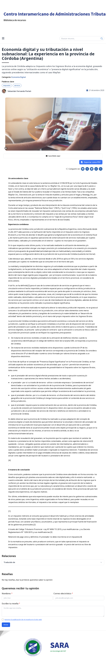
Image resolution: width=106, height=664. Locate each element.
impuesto (6, 85)
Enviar (6, 625)
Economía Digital (18, 77)
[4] (9, 460)
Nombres (7, 593)
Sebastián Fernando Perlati (19, 91)
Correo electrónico (63, 593)
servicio (17, 85)
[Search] (102, 38)
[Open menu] (3, 38)
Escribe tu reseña (11, 603)
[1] (15, 235)
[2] (28, 285)
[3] (92, 441)
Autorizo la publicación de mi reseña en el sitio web (23, 619)
